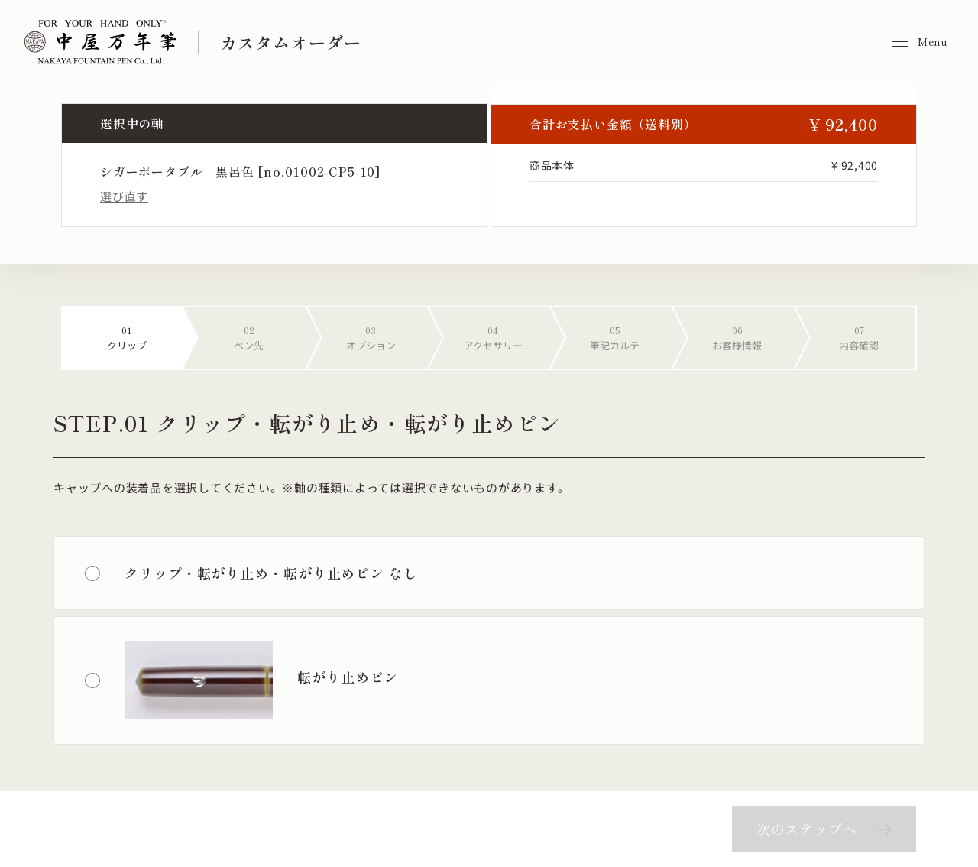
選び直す (124, 196)
